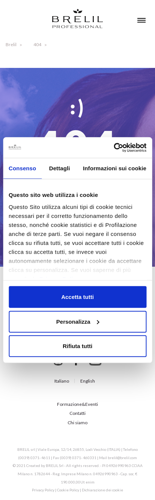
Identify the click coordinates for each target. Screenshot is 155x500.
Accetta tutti (77, 297)
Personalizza (77, 321)
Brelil (11, 44)
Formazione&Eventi (77, 404)
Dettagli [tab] (59, 168)
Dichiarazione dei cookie (102, 490)
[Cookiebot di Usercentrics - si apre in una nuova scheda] (113, 147)
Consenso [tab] (22, 168)
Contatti (77, 413)
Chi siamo (77, 422)
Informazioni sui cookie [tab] (114, 168)
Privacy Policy (43, 490)
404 (37, 44)
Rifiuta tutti (77, 346)
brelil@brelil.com (122, 457)
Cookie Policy (68, 490)
